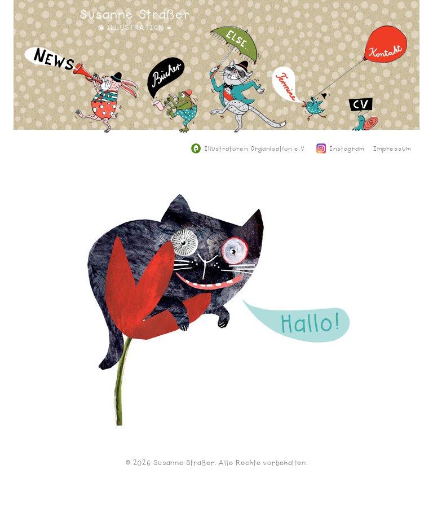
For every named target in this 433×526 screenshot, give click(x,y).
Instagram (340, 149)
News (82, 98)
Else (248, 87)
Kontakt (360, 70)
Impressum (392, 149)
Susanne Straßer (135, 14)
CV (364, 123)
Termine (301, 102)
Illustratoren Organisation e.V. (249, 149)
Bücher (172, 103)
